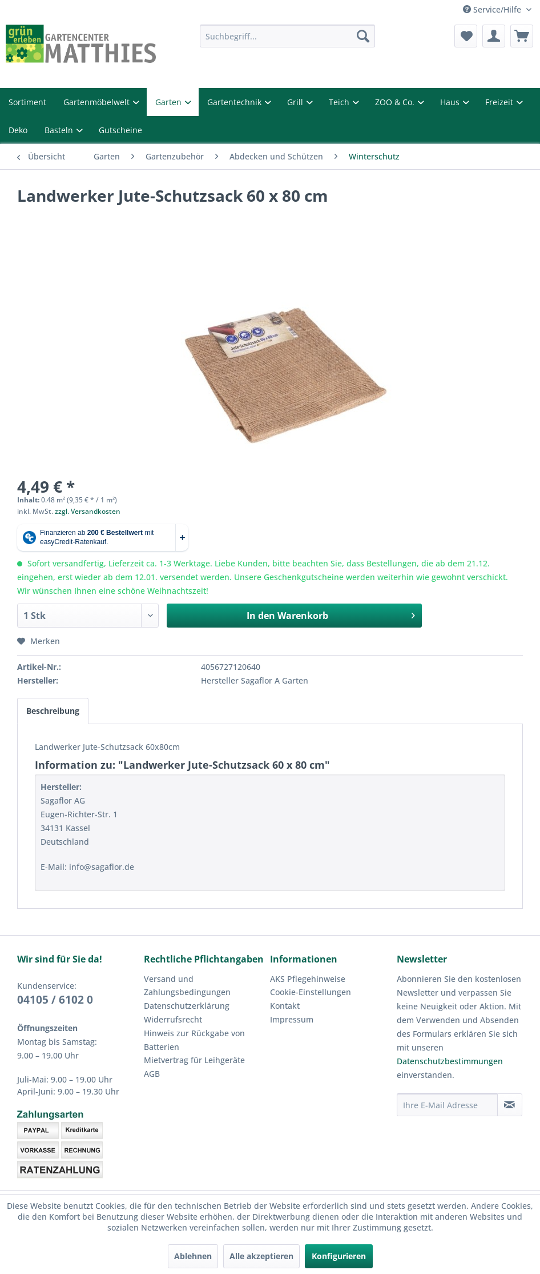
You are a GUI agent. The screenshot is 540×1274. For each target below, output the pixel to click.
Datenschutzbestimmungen (445, 1046)
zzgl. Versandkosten (82, 506)
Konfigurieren (336, 1256)
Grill (279, 101)
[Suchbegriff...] (287, 36)
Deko (18, 127)
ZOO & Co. (376, 101)
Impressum (289, 1004)
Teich (321, 101)
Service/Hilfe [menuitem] (494, 9)
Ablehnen (195, 1256)
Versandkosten (245, 1192)
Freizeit (479, 101)
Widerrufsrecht (170, 1004)
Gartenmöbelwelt (91, 101)
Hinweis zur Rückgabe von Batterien (191, 1024)
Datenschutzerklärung (182, 990)
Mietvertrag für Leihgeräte (189, 1044)
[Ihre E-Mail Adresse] (447, 1090)
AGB (152, 1058)
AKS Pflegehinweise (306, 963)
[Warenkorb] (521, 36)
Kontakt (283, 990)
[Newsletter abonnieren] (509, 1090)
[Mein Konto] (493, 36)
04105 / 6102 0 (53, 984)
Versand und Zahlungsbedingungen (183, 970)
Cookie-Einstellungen (307, 976)
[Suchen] (363, 36)
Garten (159, 101)
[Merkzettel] (465, 36)
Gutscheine (116, 127)
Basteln (59, 127)
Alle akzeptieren (261, 1256)
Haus (431, 101)
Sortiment (26, 101)
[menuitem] (287, 36)
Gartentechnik (222, 101)
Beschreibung (52, 699)
